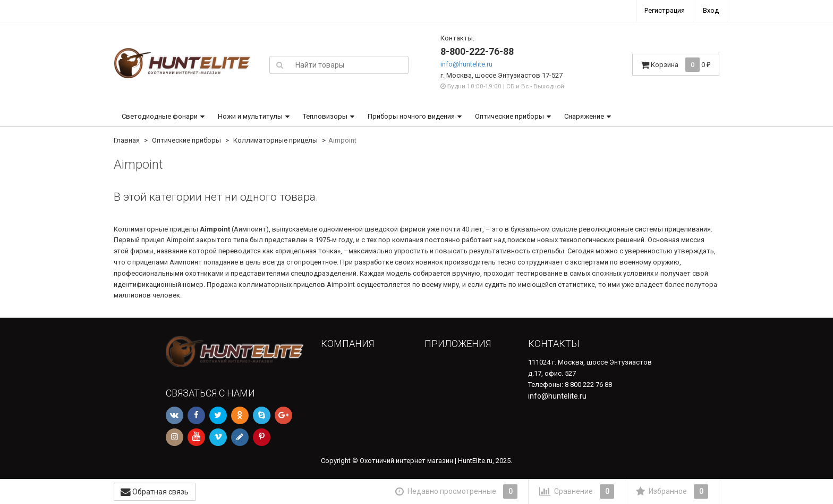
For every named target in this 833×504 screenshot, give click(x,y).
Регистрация (664, 10)
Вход (711, 10)
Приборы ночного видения (411, 116)
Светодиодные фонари (160, 116)
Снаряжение (584, 116)
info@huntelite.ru (466, 64)
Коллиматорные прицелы (275, 140)
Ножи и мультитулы (250, 116)
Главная (127, 140)
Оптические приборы (509, 116)
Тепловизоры (325, 116)
